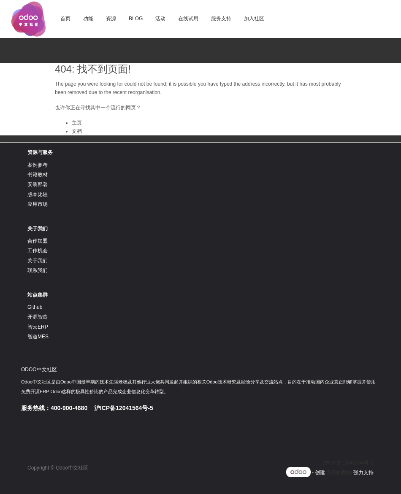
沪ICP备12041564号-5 (348, 463)
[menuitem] (65, 19)
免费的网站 (339, 472)
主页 (77, 123)
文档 (77, 131)
